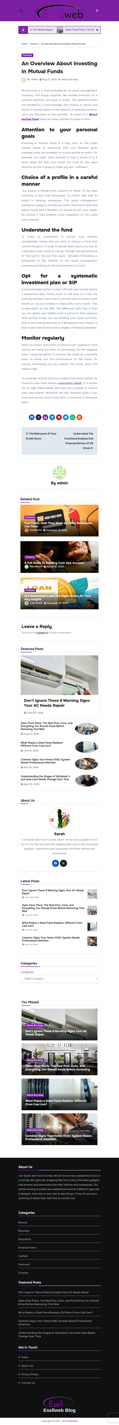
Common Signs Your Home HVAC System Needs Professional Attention (45, 761)
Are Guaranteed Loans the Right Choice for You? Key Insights (57, 597)
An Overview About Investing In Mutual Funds (59, 67)
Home (24, 1357)
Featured (24, 1264)
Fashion (23, 1256)
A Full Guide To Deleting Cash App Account (54, 563)
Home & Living (35, 1025)
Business (23, 1230)
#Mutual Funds (69, 79)
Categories (27, 972)
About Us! (27, 1365)
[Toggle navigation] (20, 11)
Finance (27, 55)
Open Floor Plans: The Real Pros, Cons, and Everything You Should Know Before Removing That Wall (46, 726)
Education (24, 1239)
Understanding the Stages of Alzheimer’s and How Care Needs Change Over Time (45, 778)
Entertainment (27, 1247)
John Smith (33, 603)
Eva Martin (33, 530)
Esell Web (72, 1421)
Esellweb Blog (59, 1410)
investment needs (70, 383)
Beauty (22, 1222)
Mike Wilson (33, 566)
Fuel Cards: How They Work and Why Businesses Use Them (58, 524)
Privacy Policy (29, 1374)
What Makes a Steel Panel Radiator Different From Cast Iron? (42, 744)
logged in (42, 632)
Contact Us (28, 1382)
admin (34, 79)
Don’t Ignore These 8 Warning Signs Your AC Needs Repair (57, 703)
